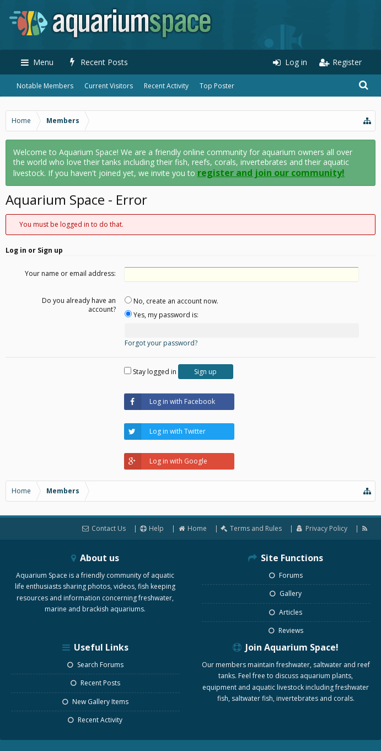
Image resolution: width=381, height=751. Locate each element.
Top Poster (217, 85)
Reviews (286, 630)
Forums (286, 575)
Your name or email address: (70, 273)
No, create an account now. (171, 301)
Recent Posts (95, 683)
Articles (285, 612)
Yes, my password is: (161, 314)
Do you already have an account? (79, 304)
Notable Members (45, 85)
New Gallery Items (95, 701)
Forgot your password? (161, 343)
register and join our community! (271, 173)
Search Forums (95, 664)
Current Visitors (108, 85)
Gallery (286, 593)
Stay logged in (150, 371)
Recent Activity (166, 85)
